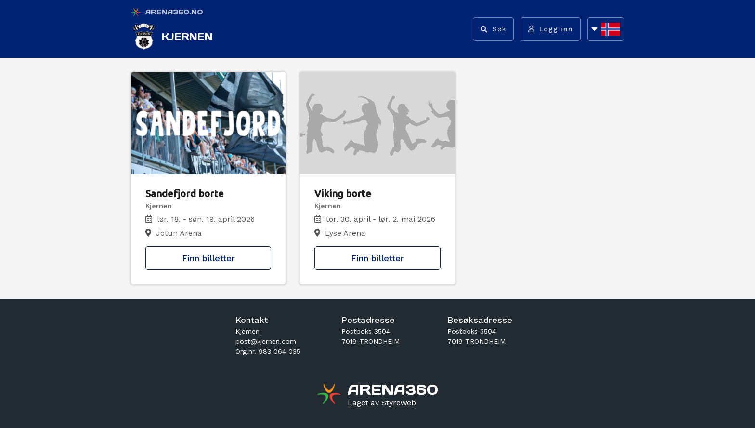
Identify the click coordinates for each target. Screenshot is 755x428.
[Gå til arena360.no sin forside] (330, 395)
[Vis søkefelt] (492, 29)
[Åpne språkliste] (606, 29)
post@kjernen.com (265, 341)
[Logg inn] (550, 29)
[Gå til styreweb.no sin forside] (382, 403)
